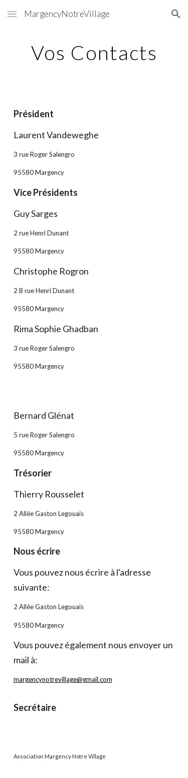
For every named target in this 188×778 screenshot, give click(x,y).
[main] (94, 53)
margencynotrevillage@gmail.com (63, 679)
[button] (12, 14)
